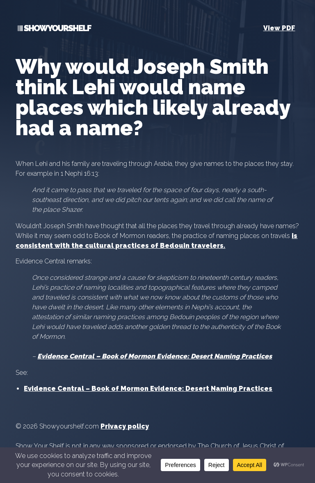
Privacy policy (124, 426)
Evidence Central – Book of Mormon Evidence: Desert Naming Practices (154, 356)
